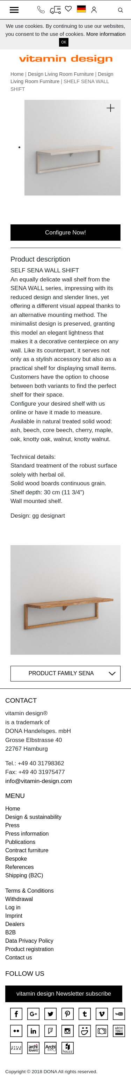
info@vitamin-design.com (38, 781)
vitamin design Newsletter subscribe (63, 993)
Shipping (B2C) (24, 875)
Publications (20, 842)
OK (63, 42)
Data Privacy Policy (29, 941)
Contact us (18, 957)
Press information (27, 834)
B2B (10, 932)
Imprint (13, 916)
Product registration (29, 949)
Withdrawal (19, 899)
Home (17, 74)
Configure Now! (65, 232)
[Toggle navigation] (14, 10)
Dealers (14, 924)
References (19, 867)
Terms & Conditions (29, 891)
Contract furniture (27, 850)
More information (106, 34)
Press (12, 825)
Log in (13, 907)
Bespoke (16, 859)
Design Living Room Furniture (61, 74)
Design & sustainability (33, 817)
